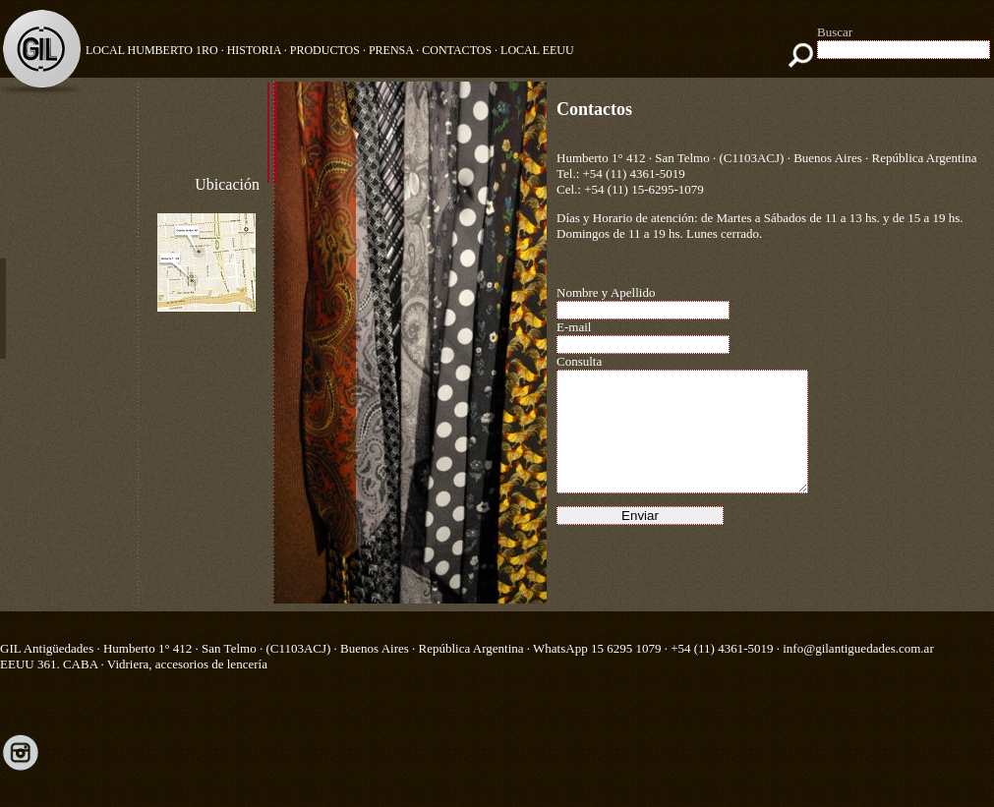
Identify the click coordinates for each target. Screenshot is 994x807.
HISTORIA (254, 50)
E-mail (573, 326)
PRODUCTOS (325, 50)
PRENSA (391, 50)
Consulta (579, 361)
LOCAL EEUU (537, 50)
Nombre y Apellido (605, 292)
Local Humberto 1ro (152, 50)
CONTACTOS (457, 50)
